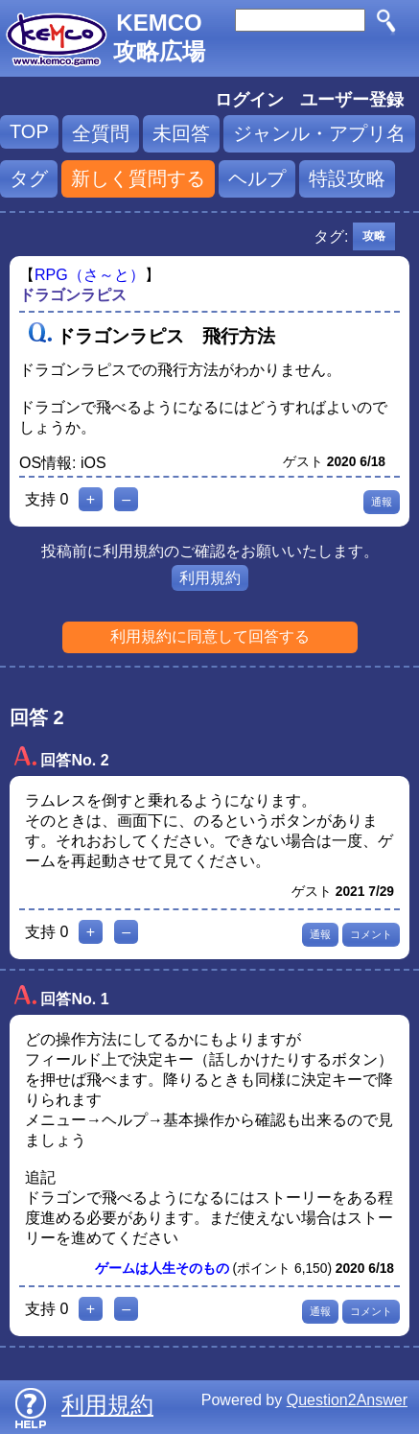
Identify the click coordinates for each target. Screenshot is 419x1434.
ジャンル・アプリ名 (319, 133)
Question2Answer (347, 1400)
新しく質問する (138, 178)
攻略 (373, 236)
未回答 (181, 133)
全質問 (100, 133)
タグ (29, 178)
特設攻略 (347, 178)
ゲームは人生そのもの (162, 1268)
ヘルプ (257, 178)
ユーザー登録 (352, 99)
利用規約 (210, 578)
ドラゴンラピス (73, 295)
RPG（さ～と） (90, 275)
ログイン (249, 99)
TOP (29, 131)
